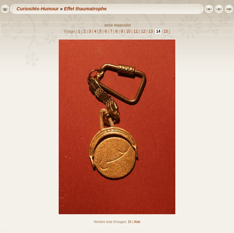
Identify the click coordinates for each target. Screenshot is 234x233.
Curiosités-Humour (38, 8)
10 (128, 31)
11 (136, 31)
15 (165, 31)
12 (143, 31)
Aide (137, 222)
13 (150, 31)
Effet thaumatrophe (85, 8)
